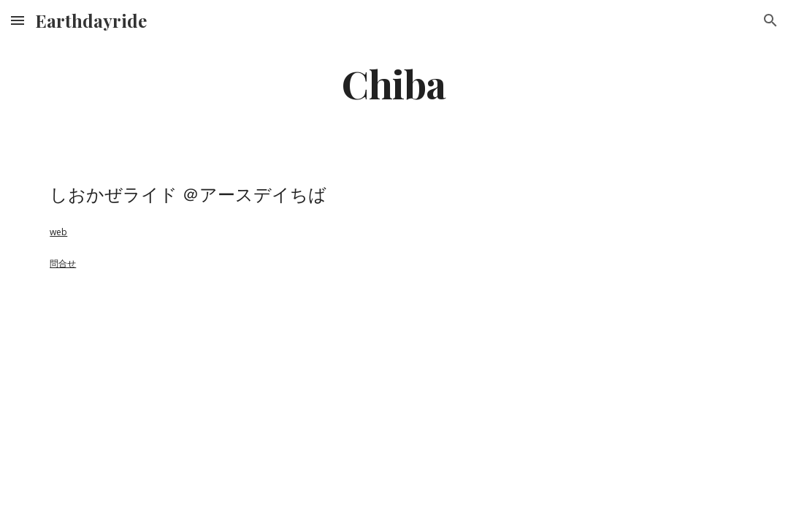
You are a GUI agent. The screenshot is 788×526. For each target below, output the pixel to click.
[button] (17, 20)
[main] (394, 82)
